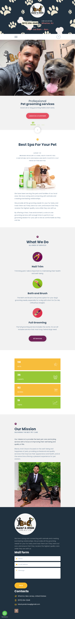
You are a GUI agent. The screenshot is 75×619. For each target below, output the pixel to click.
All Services (37, 338)
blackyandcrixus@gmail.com (29, 604)
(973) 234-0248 (24, 600)
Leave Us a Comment (37, 116)
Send (21, 585)
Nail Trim (37, 266)
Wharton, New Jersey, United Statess (32, 596)
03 (43, 123)
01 (33, 123)
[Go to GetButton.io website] (5, 617)
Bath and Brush (37, 293)
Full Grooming (38, 322)
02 (38, 123)
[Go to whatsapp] (4, 613)
